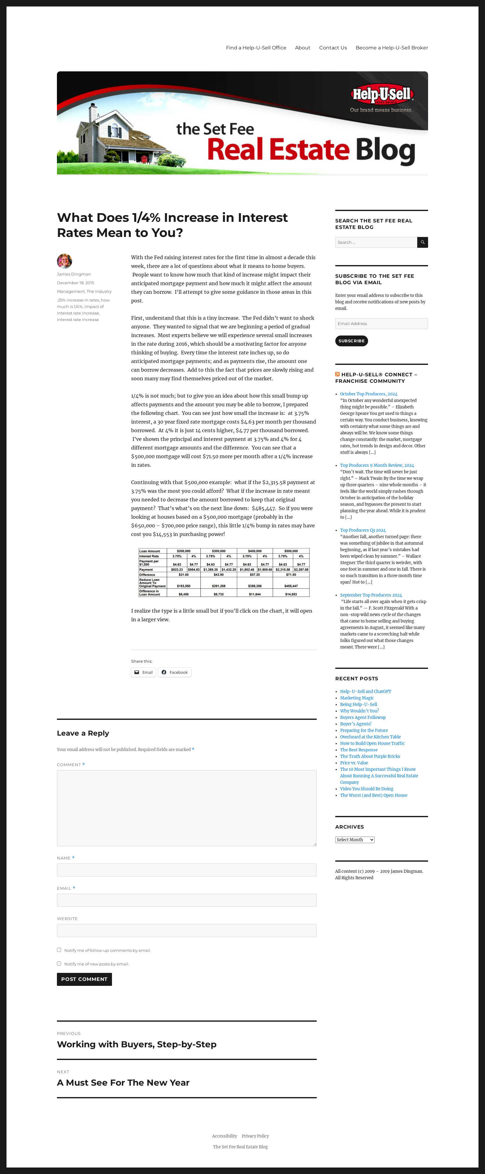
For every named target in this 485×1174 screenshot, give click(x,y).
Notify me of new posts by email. (96, 963)
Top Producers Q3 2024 (363, 530)
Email (66, 888)
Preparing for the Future (364, 730)
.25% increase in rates (78, 300)
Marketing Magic (357, 698)
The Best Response (359, 750)
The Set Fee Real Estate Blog (240, 1147)
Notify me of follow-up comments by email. (107, 950)
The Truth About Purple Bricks (370, 756)
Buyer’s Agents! (356, 724)
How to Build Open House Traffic (372, 743)
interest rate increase (78, 319)
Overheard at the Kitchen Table (370, 737)
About (303, 48)
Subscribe (352, 340)
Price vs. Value (354, 763)
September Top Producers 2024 (371, 595)
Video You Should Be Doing (366, 789)
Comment (71, 764)
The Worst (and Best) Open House (373, 795)
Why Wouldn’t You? (359, 711)
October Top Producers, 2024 (368, 394)
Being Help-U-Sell (358, 704)
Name (66, 858)
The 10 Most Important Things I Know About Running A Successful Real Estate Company (379, 776)
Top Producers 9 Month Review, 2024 (377, 465)
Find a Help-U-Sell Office (256, 48)
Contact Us (333, 48)
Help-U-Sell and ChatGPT (365, 691)
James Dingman (74, 274)
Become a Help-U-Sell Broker (392, 48)
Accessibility (224, 1136)
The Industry (99, 291)
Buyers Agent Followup (363, 717)
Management (71, 291)
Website (67, 918)
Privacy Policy (255, 1136)
